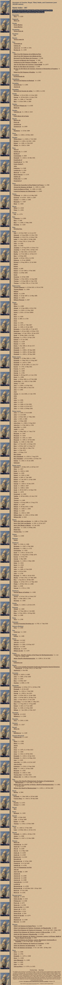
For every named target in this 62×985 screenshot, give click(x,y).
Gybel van (17, 632)
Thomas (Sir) (18, 775)
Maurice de (17, 120)
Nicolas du (17, 50)
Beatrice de (17, 857)
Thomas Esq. (18, 531)
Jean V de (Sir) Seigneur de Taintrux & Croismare (29, 943)
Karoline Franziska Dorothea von (24, 623)
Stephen (16, 683)
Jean (15, 241)
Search (50, 10)
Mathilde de (17, 733)
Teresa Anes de (18, 31)
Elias (15, 611)
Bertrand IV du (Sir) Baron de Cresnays (26, 58)
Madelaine (17, 130)
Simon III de (17, 913)
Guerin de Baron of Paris (21, 189)
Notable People (43, 10)
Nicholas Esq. (18, 229)
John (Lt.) (17, 425)
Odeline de (17, 176)
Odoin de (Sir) (18, 899)
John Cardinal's (29, 983)
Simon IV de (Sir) (19, 915)
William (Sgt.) (18, 515)
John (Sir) (17, 427)
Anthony (16, 95)
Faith (15, 830)
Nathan (16, 460)
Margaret (16, 433)
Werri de (16, 922)
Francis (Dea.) (18, 798)
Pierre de (16, 122)
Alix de (16, 848)
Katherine (17, 168)
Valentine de (17, 112)
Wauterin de (17, 919)
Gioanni (16, 199)
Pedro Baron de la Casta (21, 116)
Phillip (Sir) (17, 178)
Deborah (16, 235)
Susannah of (17, 181)
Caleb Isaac (17, 333)
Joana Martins (18, 27)
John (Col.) (17, 423)
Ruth (15, 586)
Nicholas (16, 224)
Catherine (17, 218)
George (16, 97)
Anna (15, 318)
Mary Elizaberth (18, 456)
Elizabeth (16, 158)
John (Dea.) (17, 701)
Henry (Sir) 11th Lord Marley (22, 523)
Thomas (16, 279)
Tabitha (16, 496)
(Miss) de (16, 20)
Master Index (31, 10)
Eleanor (16, 341)
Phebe (16, 584)
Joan (15, 391)
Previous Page (34, 12)
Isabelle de (17, 865)
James (16, 383)
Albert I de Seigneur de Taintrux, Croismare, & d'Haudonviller (32, 928)
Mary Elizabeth (18, 458)
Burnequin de (18, 861)
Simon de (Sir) (18, 907)
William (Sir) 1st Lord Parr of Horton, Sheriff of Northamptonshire (34, 784)
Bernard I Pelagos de (20, 105)
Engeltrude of (18, 160)
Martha (16, 252)
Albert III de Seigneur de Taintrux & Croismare (28, 930)
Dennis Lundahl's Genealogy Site (21, 12)
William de (17, 648)
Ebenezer (16, 337)
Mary (15, 101)
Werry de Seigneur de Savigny (23, 947)
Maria (15, 204)
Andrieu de (17, 151)
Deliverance (17, 687)
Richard (16, 141)
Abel (15, 233)
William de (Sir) (18, 650)
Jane (15, 385)
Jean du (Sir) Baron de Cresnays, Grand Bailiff (28, 64)
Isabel (15, 239)
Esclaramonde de (19, 76)
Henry (15, 377)
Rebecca (16, 260)
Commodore (17, 155)
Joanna (16, 394)
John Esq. (17, 527)
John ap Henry (18, 966)
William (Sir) (17, 517)
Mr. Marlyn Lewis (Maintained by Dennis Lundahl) (36, 981)
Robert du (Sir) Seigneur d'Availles (24, 72)
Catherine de (18, 737)
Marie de (16, 172)
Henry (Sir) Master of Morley (22, 525)
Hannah (16, 375)
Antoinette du (18, 43)
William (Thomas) (19, 300)
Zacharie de (17, 124)
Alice (15, 16)
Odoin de (16, 896)
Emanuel (16, 197)
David (15, 335)
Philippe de (17, 901)
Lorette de (17, 884)
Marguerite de (18, 886)
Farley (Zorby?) (18, 164)
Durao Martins (18, 25)
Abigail (16, 308)
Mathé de (16, 107)
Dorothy (16, 802)
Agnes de (17, 846)
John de (16, 640)
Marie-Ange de (18, 174)
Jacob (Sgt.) (17, 381)
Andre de (16, 853)
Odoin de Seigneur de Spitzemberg (24, 945)
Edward (16, 339)
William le (17, 716)
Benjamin (17, 329)
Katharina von (18, 662)
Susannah (17, 494)
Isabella (16, 605)
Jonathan (16, 247)
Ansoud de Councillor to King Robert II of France (29, 185)
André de (16, 855)
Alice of (16, 149)
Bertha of (16, 153)
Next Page (41, 12)
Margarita (17, 201)
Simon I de (17, 909)
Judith (16, 135)
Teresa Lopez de (19, 39)
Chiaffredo (17, 195)
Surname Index (22, 10)
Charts (37, 10)
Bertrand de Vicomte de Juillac (23, 91)
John (15, 99)
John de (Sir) (18, 764)
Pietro (15, 210)
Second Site (34, 983)
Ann (15, 214)
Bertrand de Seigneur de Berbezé (24, 80)
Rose (15, 708)
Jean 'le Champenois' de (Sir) (23, 867)
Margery (16, 644)
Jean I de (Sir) (18, 871)
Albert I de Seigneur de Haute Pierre (25, 926)
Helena (16, 636)
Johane (16, 724)
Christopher (17, 550)
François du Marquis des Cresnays (24, 60)
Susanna (16, 277)
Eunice (16, 366)
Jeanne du (17, 48)
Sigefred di (17, 670)
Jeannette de (18, 882)
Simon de (17, 905)
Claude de (17, 863)
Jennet (16, 596)
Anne (15, 320)
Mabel (15, 768)
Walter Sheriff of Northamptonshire (24, 658)
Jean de (16, 869)
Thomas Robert (18, 289)
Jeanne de (17, 87)
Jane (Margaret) (18, 960)
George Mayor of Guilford (21, 592)
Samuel (16, 483)
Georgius (16, 561)
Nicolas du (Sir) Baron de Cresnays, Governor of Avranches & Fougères (36, 68)
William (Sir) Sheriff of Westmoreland (25, 788)
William (16, 145)
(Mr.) (15, 809)
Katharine (17, 766)
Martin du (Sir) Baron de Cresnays (24, 66)
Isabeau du (17, 45)
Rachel (16, 258)
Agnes (16, 310)
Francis (16, 369)
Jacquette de (18, 84)
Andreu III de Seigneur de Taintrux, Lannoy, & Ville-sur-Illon (32, 932)
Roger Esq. (17, 529)
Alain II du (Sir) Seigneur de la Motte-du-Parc (27, 54)
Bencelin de (17, 859)
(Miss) (15, 208)
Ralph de (16, 714)
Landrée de (17, 170)
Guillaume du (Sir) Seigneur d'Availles (25, 62)
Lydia (15, 431)
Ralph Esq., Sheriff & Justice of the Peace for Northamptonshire (33, 655)
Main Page (15, 10)
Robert (16, 143)
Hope (15, 379)
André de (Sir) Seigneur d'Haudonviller (25, 934)
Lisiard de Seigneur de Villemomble (25, 191)
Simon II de (17, 911)
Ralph (15, 471)
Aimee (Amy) (18, 139)
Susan (16, 536)
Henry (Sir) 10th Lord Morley (22, 521)
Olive (15, 469)
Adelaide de (17, 844)
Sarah (15, 275)
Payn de (16, 646)
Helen (15, 563)
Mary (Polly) (17, 454)
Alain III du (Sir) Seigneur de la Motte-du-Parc (27, 56)
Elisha (16, 346)
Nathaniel (17, 463)
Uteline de (17, 917)
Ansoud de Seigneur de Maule (23, 187)
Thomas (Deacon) (19, 287)
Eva (15, 35)
